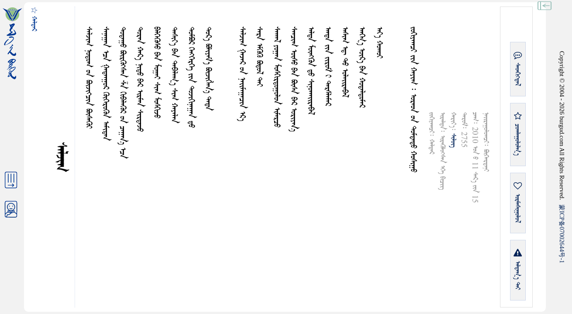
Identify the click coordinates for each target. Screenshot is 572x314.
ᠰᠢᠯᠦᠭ (453, 140)
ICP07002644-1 (561, 234)
